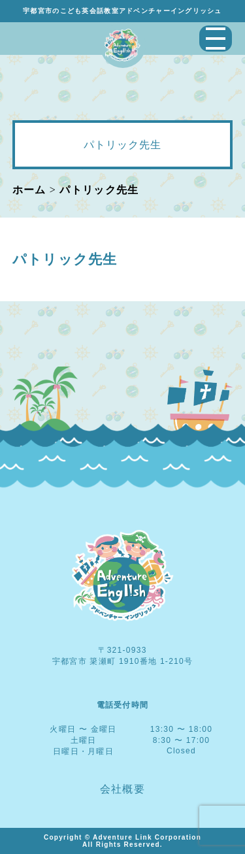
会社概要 (122, 789)
